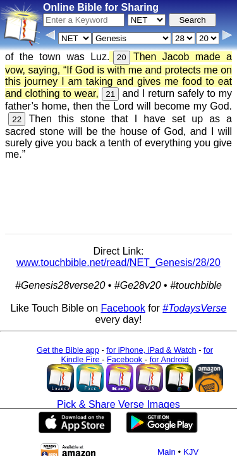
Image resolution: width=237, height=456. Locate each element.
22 (16, 119)
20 (121, 57)
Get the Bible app (68, 350)
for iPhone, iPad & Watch (151, 350)
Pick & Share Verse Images (118, 404)
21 (110, 94)
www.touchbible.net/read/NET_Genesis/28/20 (118, 262)
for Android (169, 359)
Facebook (122, 308)
